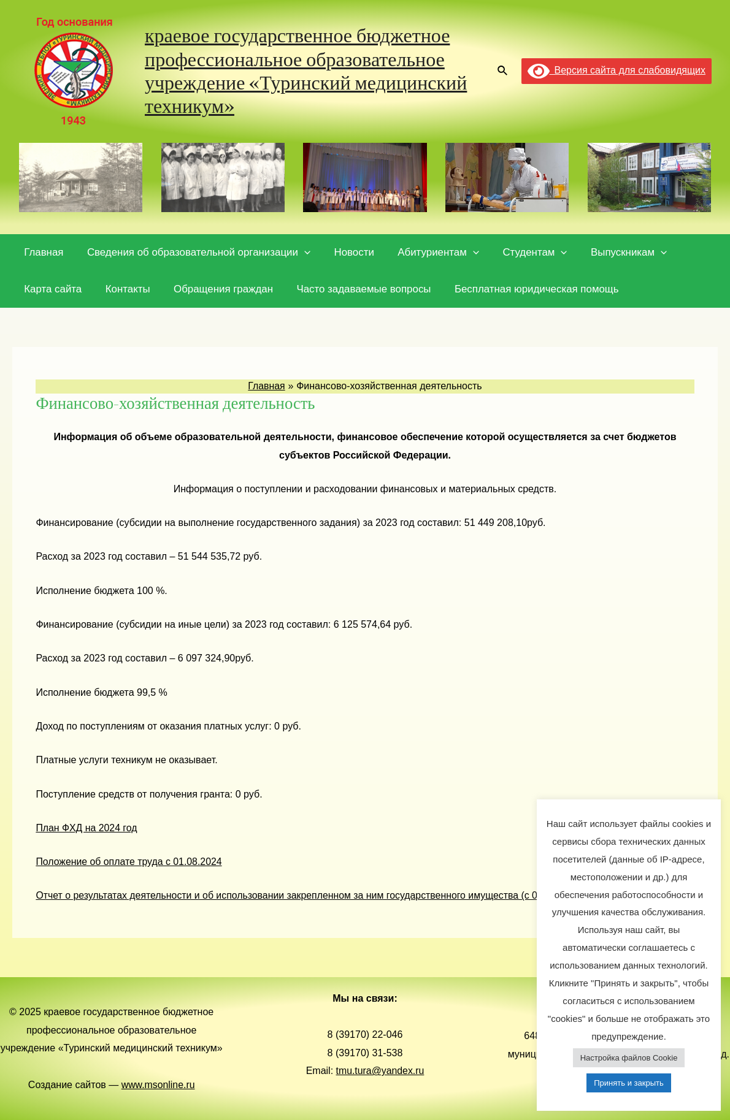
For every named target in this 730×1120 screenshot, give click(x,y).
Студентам (522, 252)
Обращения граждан (216, 289)
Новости (347, 252)
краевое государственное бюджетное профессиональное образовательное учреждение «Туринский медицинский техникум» (306, 71)
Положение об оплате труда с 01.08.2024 (129, 861)
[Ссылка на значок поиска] (503, 71)
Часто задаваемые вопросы (353, 289)
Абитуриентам (428, 252)
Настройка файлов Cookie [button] (629, 1057)
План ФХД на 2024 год (87, 828)
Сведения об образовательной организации (194, 252)
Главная (42, 252)
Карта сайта (51, 289)
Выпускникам (613, 252)
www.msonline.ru (158, 1085)
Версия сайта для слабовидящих (616, 70)
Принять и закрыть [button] (628, 1083)
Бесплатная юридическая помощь (524, 289)
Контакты (123, 289)
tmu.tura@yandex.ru (380, 1070)
